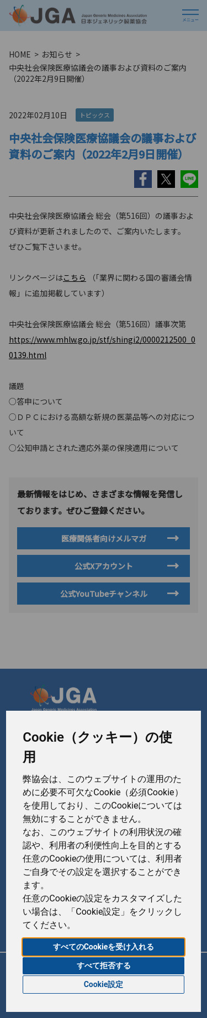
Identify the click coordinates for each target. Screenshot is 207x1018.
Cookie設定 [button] (104, 984)
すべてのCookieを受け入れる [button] (104, 946)
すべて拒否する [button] (104, 965)
